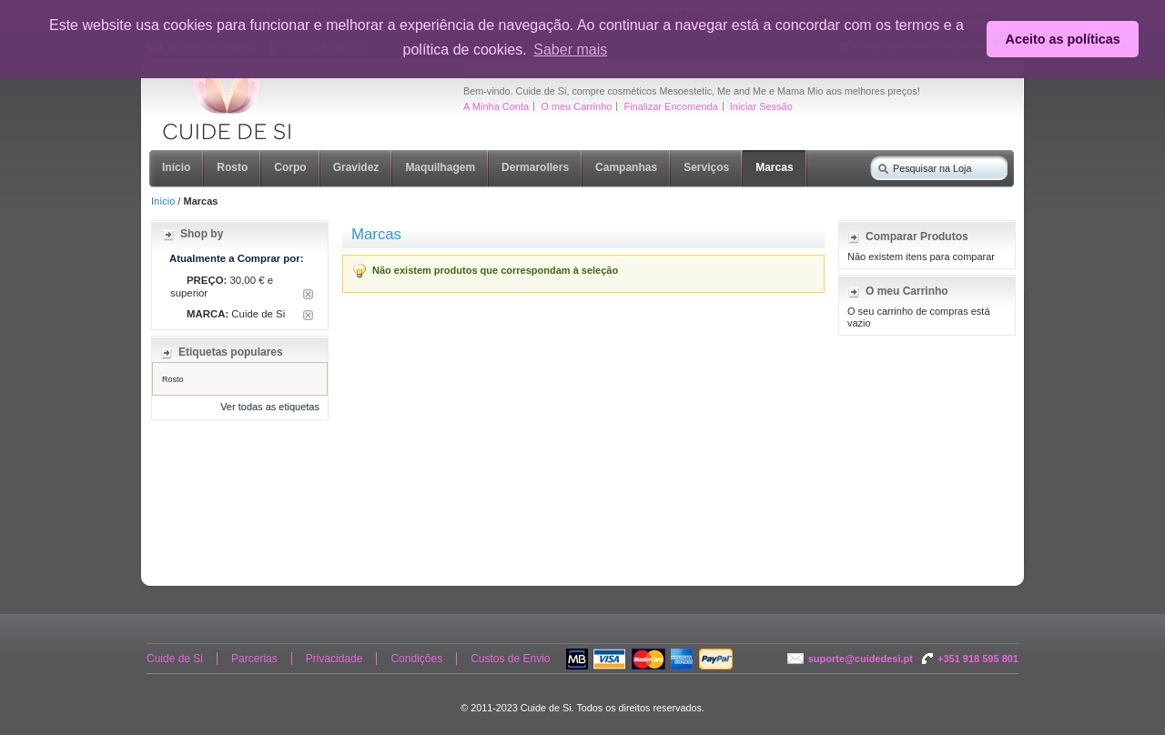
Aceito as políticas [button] (1063, 39)
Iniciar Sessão (761, 106)
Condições (416, 658)
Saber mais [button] (570, 49)
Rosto (173, 379)
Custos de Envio (510, 658)
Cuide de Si (175, 658)
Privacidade (334, 658)
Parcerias (254, 658)
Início (163, 201)
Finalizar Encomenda (670, 106)
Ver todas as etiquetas (269, 406)
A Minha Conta (496, 106)
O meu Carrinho (576, 106)
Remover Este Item (308, 294)
